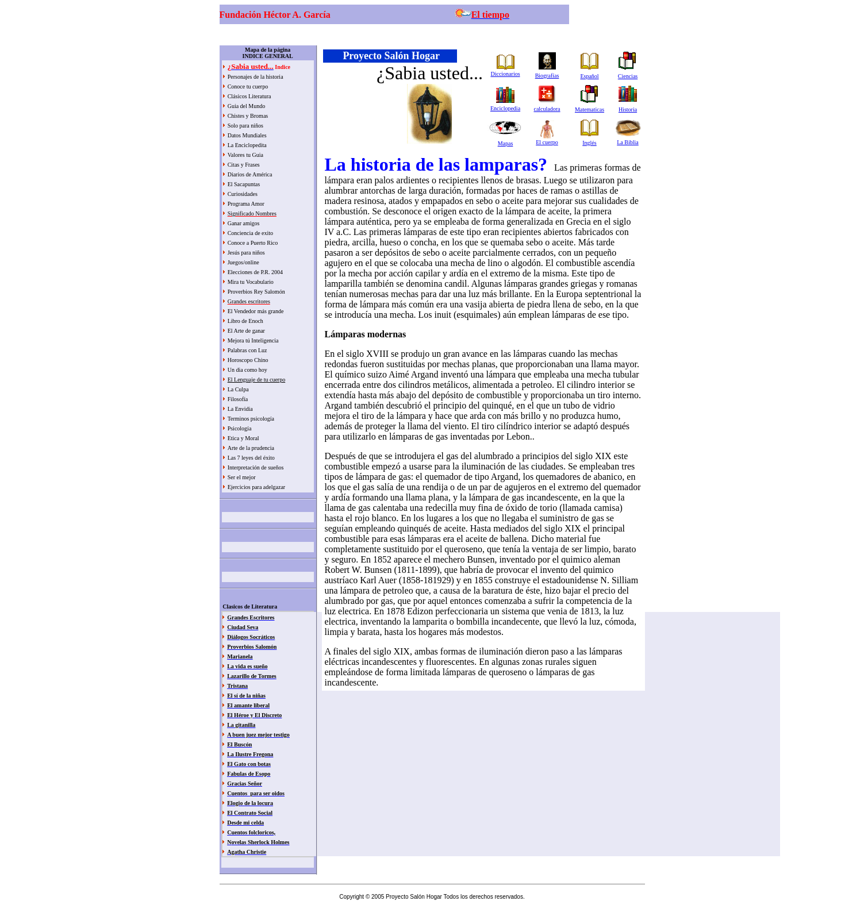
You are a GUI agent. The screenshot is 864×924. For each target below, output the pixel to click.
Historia (628, 109)
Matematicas (589, 109)
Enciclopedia (505, 108)
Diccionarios (505, 74)
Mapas (505, 143)
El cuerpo (547, 142)
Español (589, 76)
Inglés (589, 143)
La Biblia (628, 142)
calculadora (546, 109)
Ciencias (628, 76)
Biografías (547, 75)
